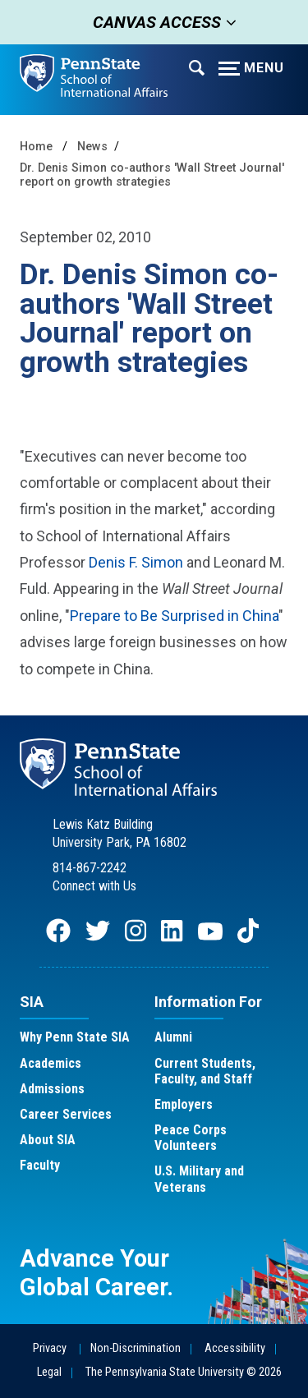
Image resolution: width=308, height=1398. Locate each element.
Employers (183, 1104)
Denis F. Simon (136, 562)
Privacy (50, 1348)
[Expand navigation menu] (196, 66)
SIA (32, 1001)
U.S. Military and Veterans (199, 1178)
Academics (50, 1063)
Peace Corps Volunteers (190, 1137)
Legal (49, 1372)
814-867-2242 (89, 868)
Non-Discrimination (135, 1348)
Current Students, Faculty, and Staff (204, 1071)
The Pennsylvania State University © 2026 (183, 1372)
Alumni (173, 1037)
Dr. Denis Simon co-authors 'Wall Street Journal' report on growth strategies (152, 175)
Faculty (40, 1165)
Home (36, 147)
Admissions (52, 1089)
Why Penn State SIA (75, 1037)
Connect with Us (94, 886)
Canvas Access (152, 22)
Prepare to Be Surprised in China (174, 615)
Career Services (66, 1114)
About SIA (48, 1139)
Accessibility (235, 1348)
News (92, 147)
